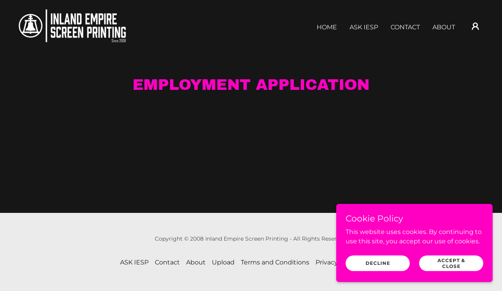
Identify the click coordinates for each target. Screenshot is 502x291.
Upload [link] (223, 262)
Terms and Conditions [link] (275, 262)
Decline (378, 263)
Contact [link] (405, 27)
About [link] (443, 27)
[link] (72, 25)
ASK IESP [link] (364, 27)
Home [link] (327, 27)
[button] (475, 26)
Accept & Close (451, 263)
